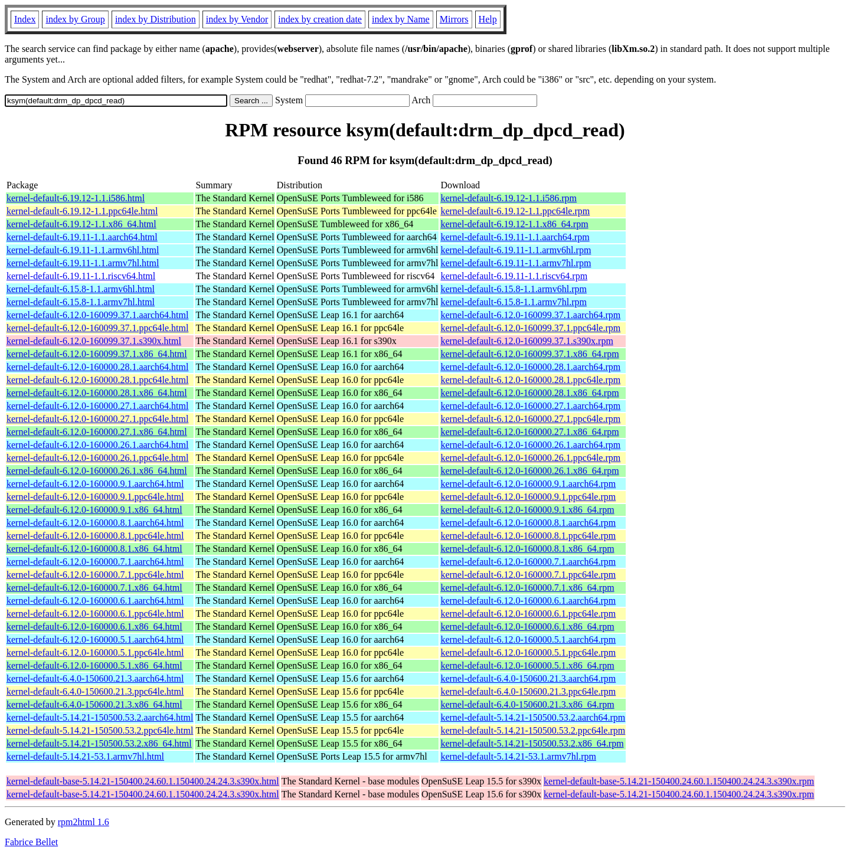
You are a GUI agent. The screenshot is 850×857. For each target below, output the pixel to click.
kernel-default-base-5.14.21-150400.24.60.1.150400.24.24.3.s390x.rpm (679, 781)
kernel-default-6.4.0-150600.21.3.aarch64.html (95, 678)
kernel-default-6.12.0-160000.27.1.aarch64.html (97, 406)
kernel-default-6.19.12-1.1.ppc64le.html (82, 211)
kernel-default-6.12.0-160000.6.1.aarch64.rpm (528, 601)
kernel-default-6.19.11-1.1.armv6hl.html (82, 250)
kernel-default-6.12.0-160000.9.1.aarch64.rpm (528, 484)
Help (488, 19)
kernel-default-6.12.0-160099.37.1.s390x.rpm (526, 341)
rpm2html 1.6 (83, 822)
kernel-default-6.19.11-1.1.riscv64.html (80, 276)
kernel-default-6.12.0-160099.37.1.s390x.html (93, 341)
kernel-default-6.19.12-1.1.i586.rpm (508, 198)
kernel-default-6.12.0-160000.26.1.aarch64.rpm (530, 445)
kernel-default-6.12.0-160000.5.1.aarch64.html (95, 639)
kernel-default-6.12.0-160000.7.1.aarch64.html (95, 562)
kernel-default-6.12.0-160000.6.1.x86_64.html (94, 627)
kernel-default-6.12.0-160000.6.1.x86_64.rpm (527, 627)
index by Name (401, 19)
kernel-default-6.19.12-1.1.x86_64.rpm (514, 224)
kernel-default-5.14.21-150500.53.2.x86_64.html (99, 743)
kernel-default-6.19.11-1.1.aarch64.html (82, 237)
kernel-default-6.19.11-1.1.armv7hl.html (82, 263)
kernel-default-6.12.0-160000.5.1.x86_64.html (94, 665)
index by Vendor (237, 19)
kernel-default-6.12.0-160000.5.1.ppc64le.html (95, 652)
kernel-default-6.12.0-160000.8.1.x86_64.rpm (527, 549)
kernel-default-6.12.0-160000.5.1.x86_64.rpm (527, 665)
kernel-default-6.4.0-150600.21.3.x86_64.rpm (527, 704)
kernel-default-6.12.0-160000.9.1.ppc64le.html (95, 497)
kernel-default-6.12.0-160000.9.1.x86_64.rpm (527, 510)
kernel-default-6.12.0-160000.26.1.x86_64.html (96, 471)
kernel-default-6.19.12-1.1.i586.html (75, 198)
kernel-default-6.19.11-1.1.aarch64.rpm (514, 237)
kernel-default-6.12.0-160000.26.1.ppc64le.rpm (530, 458)
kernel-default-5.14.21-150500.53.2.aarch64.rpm (532, 717)
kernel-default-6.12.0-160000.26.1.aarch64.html (97, 445)
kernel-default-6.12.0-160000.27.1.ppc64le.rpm (530, 419)
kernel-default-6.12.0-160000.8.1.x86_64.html (94, 549)
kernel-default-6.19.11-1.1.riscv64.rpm (513, 276)
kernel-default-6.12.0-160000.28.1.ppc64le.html (97, 380)
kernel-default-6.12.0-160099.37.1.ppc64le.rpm (530, 328)
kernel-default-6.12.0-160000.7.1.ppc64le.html (95, 575)
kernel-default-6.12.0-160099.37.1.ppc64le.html (97, 328)
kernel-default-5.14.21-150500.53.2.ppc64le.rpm (532, 730)
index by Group (74, 19)
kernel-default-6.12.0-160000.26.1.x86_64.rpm (529, 471)
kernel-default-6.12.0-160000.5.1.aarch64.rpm (528, 639)
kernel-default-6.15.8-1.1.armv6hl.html (80, 289)
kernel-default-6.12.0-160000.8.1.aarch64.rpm (528, 523)
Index (24, 19)
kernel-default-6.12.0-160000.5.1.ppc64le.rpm (528, 652)
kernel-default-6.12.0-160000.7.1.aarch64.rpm (528, 562)
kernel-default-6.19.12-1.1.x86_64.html (81, 224)
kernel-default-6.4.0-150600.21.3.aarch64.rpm (528, 678)
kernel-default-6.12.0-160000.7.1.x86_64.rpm (527, 588)
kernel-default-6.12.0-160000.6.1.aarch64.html (95, 601)
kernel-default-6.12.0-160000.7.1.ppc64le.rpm (528, 575)
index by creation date (320, 19)
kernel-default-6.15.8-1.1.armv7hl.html (80, 302)
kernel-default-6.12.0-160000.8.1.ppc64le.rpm (528, 536)
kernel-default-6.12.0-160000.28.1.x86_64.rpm (529, 393)
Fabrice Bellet (31, 842)
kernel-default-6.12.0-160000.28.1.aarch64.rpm (530, 367)
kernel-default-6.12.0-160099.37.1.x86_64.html (96, 354)
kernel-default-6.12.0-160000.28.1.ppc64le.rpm (530, 380)
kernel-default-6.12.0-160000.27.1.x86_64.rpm (529, 432)
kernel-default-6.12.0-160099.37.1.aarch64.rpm (530, 315)
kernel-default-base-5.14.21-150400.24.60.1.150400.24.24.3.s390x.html (142, 781)
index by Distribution (155, 19)
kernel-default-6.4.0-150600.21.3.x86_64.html (94, 704)
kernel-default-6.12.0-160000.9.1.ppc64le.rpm (528, 497)
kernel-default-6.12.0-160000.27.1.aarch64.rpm (530, 406)
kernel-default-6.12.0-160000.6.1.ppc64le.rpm (528, 614)
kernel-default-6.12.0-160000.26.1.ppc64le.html (97, 458)
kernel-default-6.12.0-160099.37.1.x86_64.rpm (529, 354)
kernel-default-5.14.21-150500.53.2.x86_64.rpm (531, 743)
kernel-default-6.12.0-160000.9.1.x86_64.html (94, 510)
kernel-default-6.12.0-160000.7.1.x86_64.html (94, 588)
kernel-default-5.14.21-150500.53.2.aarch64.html (99, 717)
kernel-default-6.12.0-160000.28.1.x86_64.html (96, 393)
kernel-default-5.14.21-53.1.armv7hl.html (85, 756)
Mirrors (454, 19)
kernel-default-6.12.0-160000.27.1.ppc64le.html (97, 419)
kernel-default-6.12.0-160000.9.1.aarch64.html (95, 484)
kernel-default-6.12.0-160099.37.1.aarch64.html (97, 315)
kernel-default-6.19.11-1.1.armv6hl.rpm (515, 250)
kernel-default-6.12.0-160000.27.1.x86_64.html (96, 432)
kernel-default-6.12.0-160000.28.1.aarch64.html (97, 367)
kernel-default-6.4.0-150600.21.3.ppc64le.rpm (528, 691)
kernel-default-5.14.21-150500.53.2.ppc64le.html (99, 730)
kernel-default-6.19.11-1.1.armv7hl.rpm (515, 263)
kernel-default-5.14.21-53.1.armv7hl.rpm (518, 756)
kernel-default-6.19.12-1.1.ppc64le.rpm (515, 211)
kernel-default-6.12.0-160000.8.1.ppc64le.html (95, 536)
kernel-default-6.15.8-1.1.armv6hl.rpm (513, 289)
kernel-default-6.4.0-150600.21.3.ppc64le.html (95, 691)
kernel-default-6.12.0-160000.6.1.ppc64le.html (95, 614)
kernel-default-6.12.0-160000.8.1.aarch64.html (95, 523)
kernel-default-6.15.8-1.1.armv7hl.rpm (513, 302)
